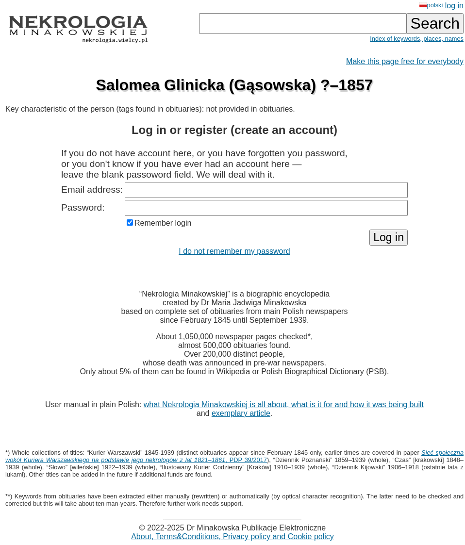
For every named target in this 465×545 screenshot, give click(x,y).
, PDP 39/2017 (234, 456)
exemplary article (241, 413)
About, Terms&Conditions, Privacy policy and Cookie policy (232, 536)
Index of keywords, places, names (417, 38)
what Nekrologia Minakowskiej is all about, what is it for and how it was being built (284, 404)
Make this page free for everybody (405, 61)
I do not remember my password (234, 251)
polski (431, 5)
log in (454, 5)
